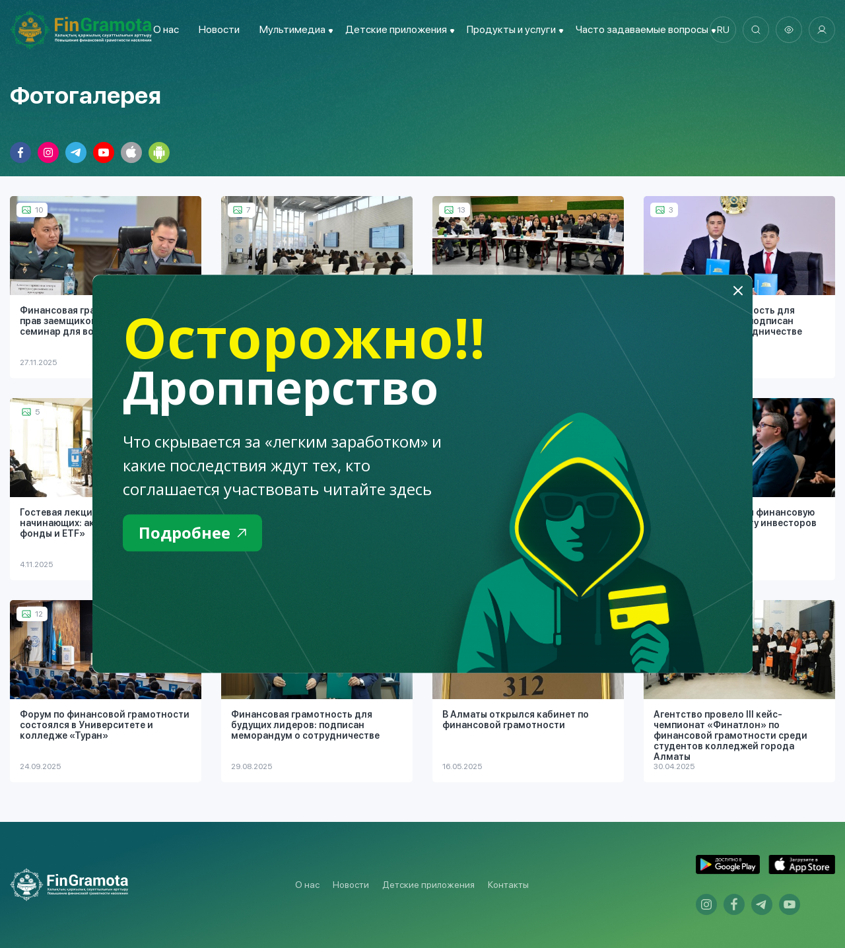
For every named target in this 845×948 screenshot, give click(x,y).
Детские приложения (428, 884)
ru (723, 29)
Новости (219, 29)
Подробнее (192, 532)
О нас (166, 29)
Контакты (508, 884)
